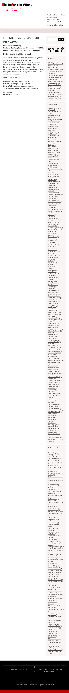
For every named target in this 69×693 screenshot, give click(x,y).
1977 (49, 113)
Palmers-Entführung (54, 331)
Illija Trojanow (52, 263)
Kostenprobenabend (54, 587)
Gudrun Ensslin (52, 237)
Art (60, 132)
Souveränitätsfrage (53, 384)
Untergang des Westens (52, 420)
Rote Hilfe (51, 375)
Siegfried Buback (53, 382)
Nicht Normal (52, 602)
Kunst (49, 298)
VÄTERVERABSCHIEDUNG (55, 642)
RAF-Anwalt (51, 355)
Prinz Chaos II (52, 353)
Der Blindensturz (53, 466)
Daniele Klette (52, 167)
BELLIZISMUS (52, 147)
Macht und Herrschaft (54, 312)
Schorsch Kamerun (53, 380)
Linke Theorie (52, 303)
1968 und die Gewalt (54, 112)
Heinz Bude (51, 246)
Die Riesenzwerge (53, 499)
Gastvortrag (51, 229)
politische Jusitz (52, 345)
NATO (49, 321)
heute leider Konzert (54, 569)
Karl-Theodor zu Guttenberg (53, 285)
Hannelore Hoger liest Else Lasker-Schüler (54, 555)
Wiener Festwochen (54, 428)
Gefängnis (51, 231)
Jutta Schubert (52, 279)
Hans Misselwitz (53, 244)
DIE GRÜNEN (52, 180)
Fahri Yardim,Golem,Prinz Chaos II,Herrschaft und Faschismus (55, 211)
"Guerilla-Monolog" (54, 108)
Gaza (58, 229)
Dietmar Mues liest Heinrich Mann (53, 507)
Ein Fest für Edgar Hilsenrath (53, 529)
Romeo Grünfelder (53, 371)
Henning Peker (52, 250)
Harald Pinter (52, 563)
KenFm (50, 288)
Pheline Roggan (53, 340)
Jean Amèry (51, 578)
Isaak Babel (51, 268)
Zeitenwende (52, 432)
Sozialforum (51, 386)
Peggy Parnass (52, 336)
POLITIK (50, 344)
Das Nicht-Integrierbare (52, 173)
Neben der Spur (53, 323)
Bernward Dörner (53, 148)
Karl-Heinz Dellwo (53, 283)
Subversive (51, 391)
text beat (50, 403)
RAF (59, 353)
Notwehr (51, 604)
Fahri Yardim (52, 207)
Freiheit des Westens (54, 224)
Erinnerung (51, 198)
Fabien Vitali (51, 205)
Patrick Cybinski (53, 334)
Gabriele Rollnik (53, 226)
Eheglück (51, 517)
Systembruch (52, 397)
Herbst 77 (51, 253)
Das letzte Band (53, 460)
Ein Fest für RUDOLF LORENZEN (54, 533)
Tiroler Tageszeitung (54, 408)
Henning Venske (53, 567)
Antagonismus (52, 126)
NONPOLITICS (52, 327)
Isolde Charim (52, 272)
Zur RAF (50, 441)
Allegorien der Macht (54, 119)
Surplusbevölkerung (54, 393)
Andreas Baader (53, 123)
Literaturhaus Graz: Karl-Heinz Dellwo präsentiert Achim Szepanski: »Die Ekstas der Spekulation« (55, 95)
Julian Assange (52, 277)
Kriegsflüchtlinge (53, 294)
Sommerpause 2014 (54, 620)
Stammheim (51, 390)
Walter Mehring (53, 646)
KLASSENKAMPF (53, 290)
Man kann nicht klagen (55, 594)
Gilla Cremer (51, 233)
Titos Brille (51, 629)
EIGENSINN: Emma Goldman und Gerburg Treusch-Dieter (55, 521)
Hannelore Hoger (53, 239)
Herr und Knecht (53, 255)
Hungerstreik (52, 259)
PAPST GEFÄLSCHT (53, 605)
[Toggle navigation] (2, 31)
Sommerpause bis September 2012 (53, 623)
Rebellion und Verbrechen (56, 609)
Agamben (51, 117)
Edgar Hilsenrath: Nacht (55, 513)
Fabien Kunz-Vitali (53, 204)
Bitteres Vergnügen (54, 453)
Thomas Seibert (52, 406)
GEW (49, 548)
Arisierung (51, 451)
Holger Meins (52, 257)
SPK (58, 386)
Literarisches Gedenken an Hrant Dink (55, 592)
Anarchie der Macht (54, 121)
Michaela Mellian (53, 318)
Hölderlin (50, 261)
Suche (61, 39)
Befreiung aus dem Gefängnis (53, 144)
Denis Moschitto (53, 176)
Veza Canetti (51, 423)
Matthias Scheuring (54, 314)
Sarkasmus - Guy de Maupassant (54, 614)
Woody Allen (51, 430)
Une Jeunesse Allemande (52, 416)
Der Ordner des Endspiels (56, 480)
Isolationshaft (52, 270)
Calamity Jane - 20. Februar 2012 (53, 455)
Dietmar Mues (52, 183)
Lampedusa (51, 299)
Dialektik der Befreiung (55, 178)
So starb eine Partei (54, 626)
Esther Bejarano (53, 200)
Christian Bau (52, 158)
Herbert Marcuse (53, 251)
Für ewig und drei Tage (55, 547)
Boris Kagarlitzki (53, 156)
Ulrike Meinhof (52, 414)
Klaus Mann (51, 585)
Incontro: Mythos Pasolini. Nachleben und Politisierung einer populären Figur (55, 64)
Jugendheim (51, 275)
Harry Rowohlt (52, 565)
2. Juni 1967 (51, 110)
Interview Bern (52, 266)
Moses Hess (51, 596)
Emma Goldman (53, 193)
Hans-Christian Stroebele (52, 241)
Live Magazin (52, 307)
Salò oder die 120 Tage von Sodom (55, 378)
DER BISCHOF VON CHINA (56, 462)
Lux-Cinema (51, 310)
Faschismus (51, 217)
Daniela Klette (52, 165)
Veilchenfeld (52, 631)
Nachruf (57, 320)
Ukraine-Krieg (58, 410)
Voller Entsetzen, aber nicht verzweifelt (54, 639)
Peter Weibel (52, 338)
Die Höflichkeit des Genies (56, 495)
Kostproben (51, 589)
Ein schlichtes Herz (54, 536)
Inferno (50, 264)
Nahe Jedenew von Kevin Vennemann (55, 599)
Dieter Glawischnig (53, 182)
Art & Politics (52, 134)
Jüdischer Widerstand (54, 580)
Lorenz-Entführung (53, 309)
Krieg (56, 292)
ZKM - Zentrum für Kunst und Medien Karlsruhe (55, 438)
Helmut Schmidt (53, 248)
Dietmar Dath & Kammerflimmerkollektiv (55, 501)
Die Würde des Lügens (55, 512)
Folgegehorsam (52, 218)
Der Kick (50, 475)
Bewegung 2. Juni (53, 152)
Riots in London (52, 366)
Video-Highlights (53, 425)
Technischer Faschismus (51, 400)
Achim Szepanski (53, 115)
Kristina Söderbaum (54, 296)
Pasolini (50, 333)
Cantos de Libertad (54, 458)
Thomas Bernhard (53, 628)
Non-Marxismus (53, 325)
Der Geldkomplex (53, 471)
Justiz (60, 277)
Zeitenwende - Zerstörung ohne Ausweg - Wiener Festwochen (55, 75)
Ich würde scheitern (54, 572)
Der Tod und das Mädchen (53, 488)
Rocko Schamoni (53, 369)
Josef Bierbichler (53, 274)
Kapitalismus (52, 281)
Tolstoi (50, 410)
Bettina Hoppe (52, 150)
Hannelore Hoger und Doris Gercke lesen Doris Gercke (55, 559)
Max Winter (51, 316)
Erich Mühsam (52, 196)
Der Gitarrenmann (53, 473)
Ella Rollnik (51, 191)
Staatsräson (51, 388)
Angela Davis (52, 124)
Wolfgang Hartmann (54, 648)
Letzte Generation (53, 301)
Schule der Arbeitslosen (55, 617)
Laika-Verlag (57, 298)
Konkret (50, 292)
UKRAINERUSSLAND (54, 412)
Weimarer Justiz (52, 426)
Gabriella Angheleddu (54, 228)
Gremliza (50, 235)
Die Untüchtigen (53, 510)
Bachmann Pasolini (54, 141)
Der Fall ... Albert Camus (55, 467)
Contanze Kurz (52, 163)
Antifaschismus (52, 132)
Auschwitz (51, 139)
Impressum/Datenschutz (55, 25)
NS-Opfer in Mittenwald (55, 329)
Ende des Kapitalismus (55, 194)
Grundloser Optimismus (55, 550)
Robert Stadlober (53, 368)
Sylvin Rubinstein (53, 395)
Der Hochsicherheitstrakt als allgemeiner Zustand (55, 70)
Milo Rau (50, 320)
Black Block (51, 154)
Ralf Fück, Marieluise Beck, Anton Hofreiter (54, 359)
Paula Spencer (52, 607)
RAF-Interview (52, 356)
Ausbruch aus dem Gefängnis (53, 136)
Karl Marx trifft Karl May (55, 582)
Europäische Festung (54, 202)
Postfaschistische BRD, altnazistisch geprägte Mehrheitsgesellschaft (55, 349)
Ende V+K (51, 537)
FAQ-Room (51, 215)
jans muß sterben (53, 574)
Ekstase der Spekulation (51, 186)
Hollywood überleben (54, 570)
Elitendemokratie (53, 189)
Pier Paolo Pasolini (53, 342)
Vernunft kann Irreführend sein (53, 634)
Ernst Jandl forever (53, 541)
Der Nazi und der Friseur (55, 477)
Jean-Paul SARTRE (53, 576)
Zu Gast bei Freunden (54, 650)
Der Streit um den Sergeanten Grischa (54, 485)
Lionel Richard (52, 305)
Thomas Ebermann (53, 404)
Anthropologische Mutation (53, 129)
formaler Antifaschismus (52, 221)
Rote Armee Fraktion (54, 373)
